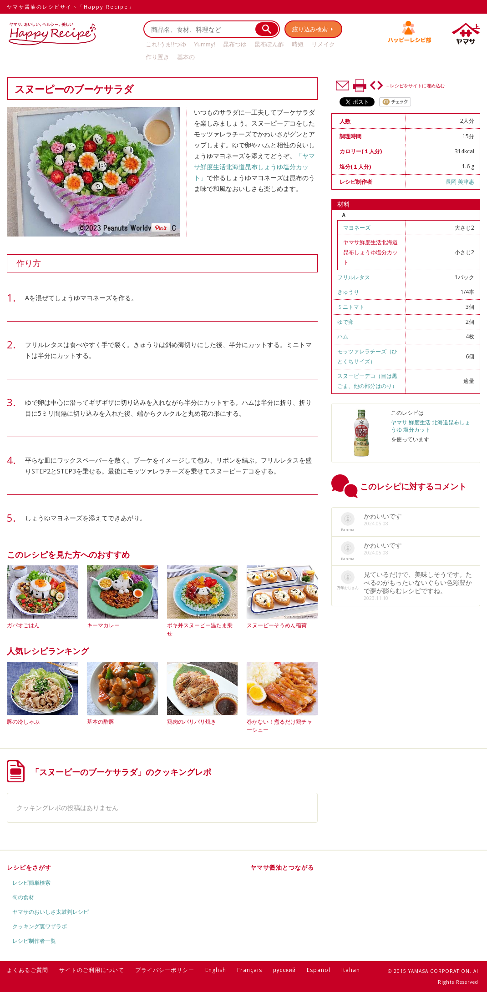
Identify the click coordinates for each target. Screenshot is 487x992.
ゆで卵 (345, 322)
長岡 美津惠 (460, 182)
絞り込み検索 (310, 29)
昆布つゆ (235, 44)
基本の (186, 57)
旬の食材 (23, 897)
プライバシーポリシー (164, 970)
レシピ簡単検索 (31, 882)
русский (284, 970)
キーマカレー (103, 625)
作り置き (157, 57)
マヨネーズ (356, 228)
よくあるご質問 (27, 970)
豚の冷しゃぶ (23, 721)
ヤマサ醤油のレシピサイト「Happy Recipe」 (70, 6)
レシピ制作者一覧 (34, 941)
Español (318, 970)
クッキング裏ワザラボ (39, 926)
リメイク (323, 44)
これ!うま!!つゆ (166, 44)
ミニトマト (351, 307)
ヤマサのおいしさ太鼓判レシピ (50, 912)
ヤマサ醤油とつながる (282, 867)
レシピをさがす (29, 867)
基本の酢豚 (100, 721)
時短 (298, 44)
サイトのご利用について (91, 970)
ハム (342, 336)
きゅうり (348, 292)
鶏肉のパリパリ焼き (191, 721)
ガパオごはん (23, 625)
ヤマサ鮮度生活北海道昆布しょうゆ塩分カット (370, 252)
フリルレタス (353, 277)
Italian (350, 970)
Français (249, 970)
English (215, 970)
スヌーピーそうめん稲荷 (277, 625)
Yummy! (204, 44)
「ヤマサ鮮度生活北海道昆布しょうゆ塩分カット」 (254, 166)
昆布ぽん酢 (269, 44)
